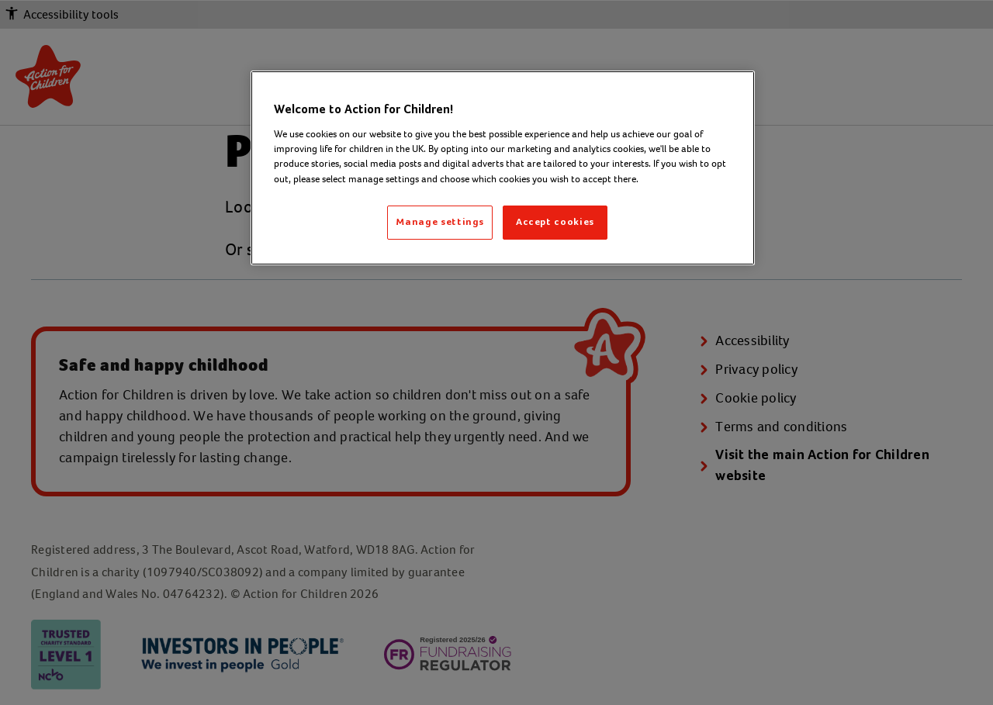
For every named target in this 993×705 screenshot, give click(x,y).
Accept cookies (555, 222)
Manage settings (440, 222)
